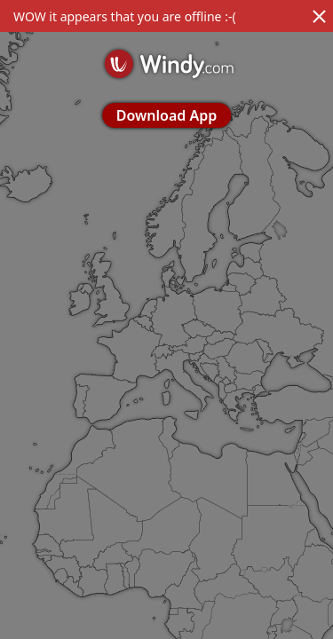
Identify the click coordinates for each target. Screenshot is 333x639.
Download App (166, 115)
